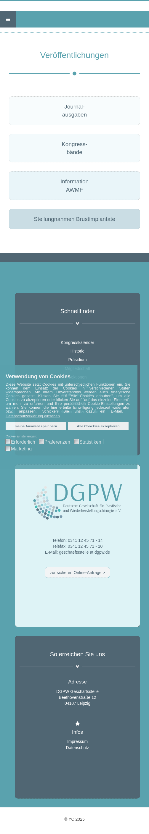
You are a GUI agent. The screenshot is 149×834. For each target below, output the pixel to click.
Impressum (77, 741)
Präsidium (77, 360)
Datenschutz (77, 747)
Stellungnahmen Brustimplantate (74, 219)
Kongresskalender (77, 342)
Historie (77, 351)
